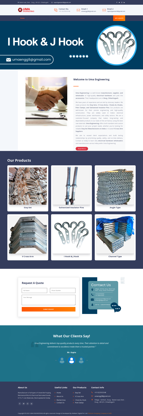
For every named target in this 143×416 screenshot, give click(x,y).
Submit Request (48, 309)
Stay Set (28, 207)
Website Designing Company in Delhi (100, 413)
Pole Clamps (79, 403)
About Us (32, 18)
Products (44, 18)
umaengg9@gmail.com (88, 11)
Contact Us (56, 18)
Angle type (115, 207)
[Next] (1, 45)
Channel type (115, 256)
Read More (82, 149)
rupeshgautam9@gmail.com (62, 2)
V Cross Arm (28, 256)
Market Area (61, 400)
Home (22, 18)
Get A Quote (119, 18)
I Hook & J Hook (71, 256)
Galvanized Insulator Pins (71, 207)
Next (56, 360)
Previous (87, 360)
